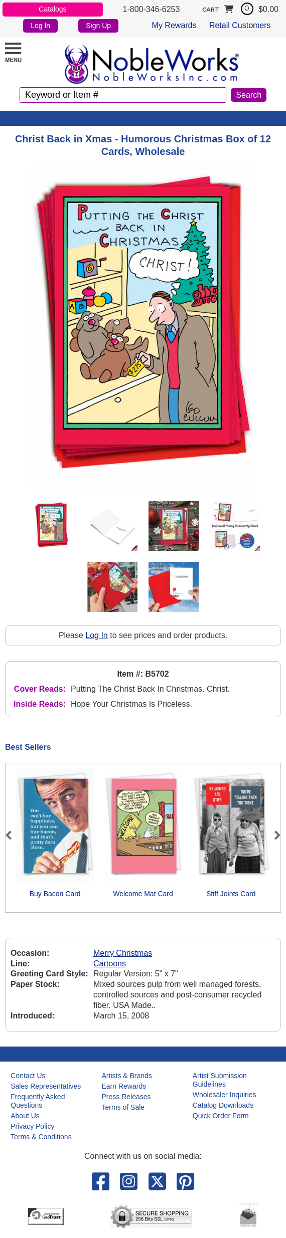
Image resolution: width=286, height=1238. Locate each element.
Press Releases (126, 1097)
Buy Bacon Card (55, 894)
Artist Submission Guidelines (220, 1080)
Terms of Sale (123, 1107)
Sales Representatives (46, 1086)
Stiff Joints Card (231, 894)
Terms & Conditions (41, 1137)
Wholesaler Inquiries (224, 1095)
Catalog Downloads (223, 1105)
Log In (40, 26)
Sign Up (98, 26)
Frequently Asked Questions (38, 1101)
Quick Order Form (221, 1116)
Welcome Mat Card (143, 894)
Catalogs (52, 9)
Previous (13, 835)
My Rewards (174, 25)
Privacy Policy (32, 1126)
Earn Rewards (124, 1086)
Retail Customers (240, 25)
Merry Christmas (122, 953)
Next (272, 835)
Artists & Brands (127, 1076)
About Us (25, 1116)
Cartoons (109, 963)
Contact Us (28, 1076)
